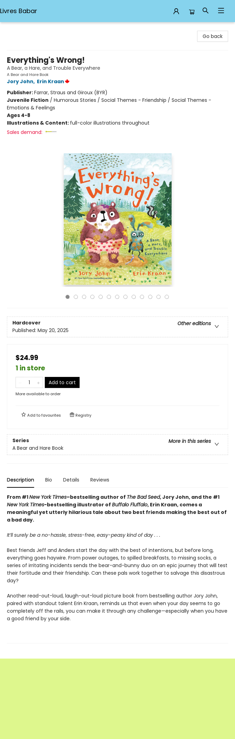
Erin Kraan (54, 81)
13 (167, 297)
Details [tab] (71, 479)
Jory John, (22, 81)
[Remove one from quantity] (20, 382)
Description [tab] (20, 479)
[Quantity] (29, 382)
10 (142, 297)
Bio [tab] (48, 479)
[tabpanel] (117, 568)
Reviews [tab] (99, 479)
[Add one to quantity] (38, 382)
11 (150, 297)
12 (158, 297)
